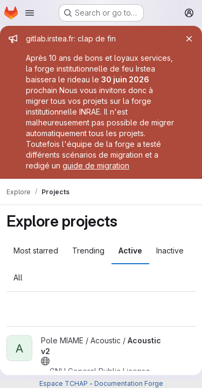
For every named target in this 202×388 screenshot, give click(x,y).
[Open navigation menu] (29, 13)
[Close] (189, 38)
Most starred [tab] (35, 250)
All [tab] (18, 277)
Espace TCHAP (63, 383)
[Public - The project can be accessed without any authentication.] (45, 361)
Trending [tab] (88, 250)
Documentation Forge (128, 383)
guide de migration (95, 165)
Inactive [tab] (170, 250)
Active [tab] (130, 250)
